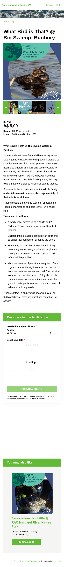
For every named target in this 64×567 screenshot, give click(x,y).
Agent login (56, 561)
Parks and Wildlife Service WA (16, 5)
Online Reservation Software (26, 561)
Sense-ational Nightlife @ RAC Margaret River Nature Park (31, 522)
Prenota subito (26, 542)
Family (22, 331)
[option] (10, 107)
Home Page (9, 21)
